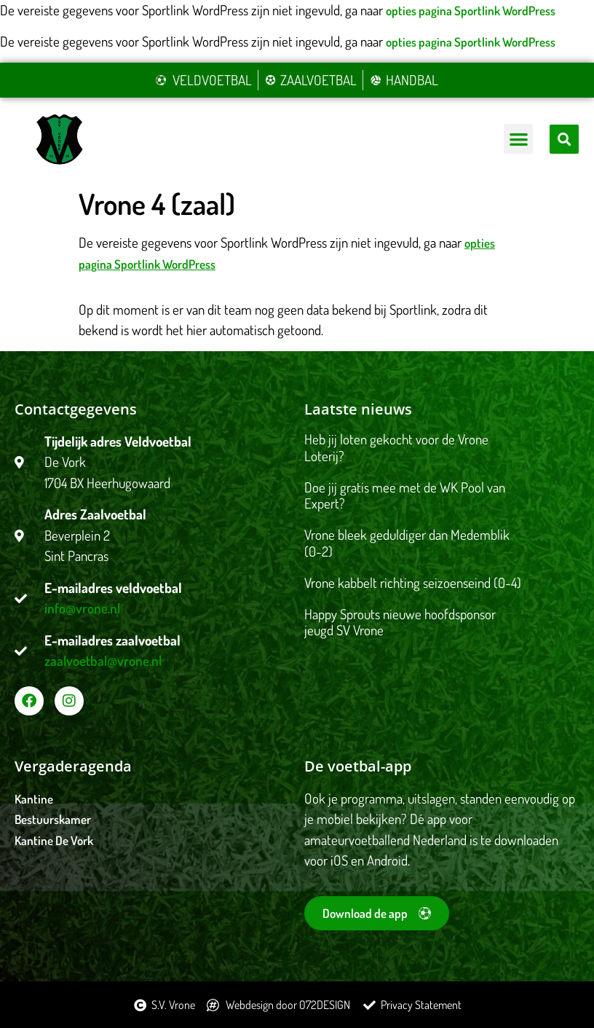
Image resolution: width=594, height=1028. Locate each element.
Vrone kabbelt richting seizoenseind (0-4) (412, 582)
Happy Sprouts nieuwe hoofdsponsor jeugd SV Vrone (400, 622)
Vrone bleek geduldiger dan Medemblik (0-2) (407, 542)
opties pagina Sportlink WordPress (470, 10)
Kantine (34, 799)
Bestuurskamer (53, 819)
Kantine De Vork (54, 840)
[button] (519, 139)
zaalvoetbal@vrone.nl (103, 660)
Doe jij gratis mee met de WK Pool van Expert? (404, 495)
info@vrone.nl (82, 608)
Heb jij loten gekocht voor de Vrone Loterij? (396, 447)
